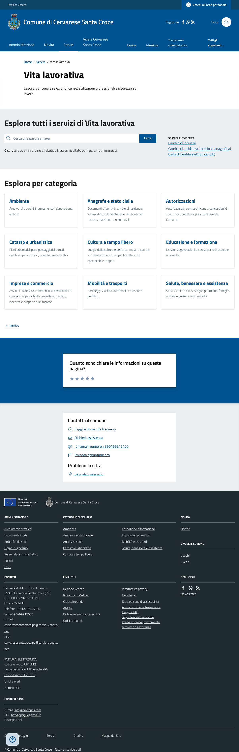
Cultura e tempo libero (77, 554)
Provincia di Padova (76, 595)
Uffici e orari (12, 681)
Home (28, 61)
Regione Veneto (17, 5)
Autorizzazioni (72, 541)
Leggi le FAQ (130, 612)
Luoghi (185, 555)
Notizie (185, 528)
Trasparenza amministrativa (177, 42)
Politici (8, 560)
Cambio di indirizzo (182, 143)
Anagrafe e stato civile (78, 535)
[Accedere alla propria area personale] (206, 5)
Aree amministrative (17, 528)
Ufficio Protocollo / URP (19, 675)
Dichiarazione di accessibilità (81, 614)
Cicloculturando (73, 601)
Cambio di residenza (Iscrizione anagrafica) (199, 148)
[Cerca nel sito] (224, 22)
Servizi (69, 44)
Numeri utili (11, 687)
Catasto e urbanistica (77, 548)
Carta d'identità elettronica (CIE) (191, 154)
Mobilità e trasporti (134, 541)
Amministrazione (22, 44)
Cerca (148, 138)
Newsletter (188, 593)
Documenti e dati (15, 535)
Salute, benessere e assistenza (142, 548)
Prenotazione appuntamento (141, 622)
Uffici (7, 567)
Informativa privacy (134, 588)
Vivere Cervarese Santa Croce (95, 42)
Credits (78, 735)
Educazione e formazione (138, 528)
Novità (49, 44)
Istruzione (152, 45)
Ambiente (69, 528)
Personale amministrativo (21, 554)
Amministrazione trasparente (141, 607)
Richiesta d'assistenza (136, 627)
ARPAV (68, 607)
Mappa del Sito (111, 735)
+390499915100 (28, 608)
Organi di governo (16, 548)
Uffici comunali (72, 620)
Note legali (129, 595)
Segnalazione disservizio (138, 617)
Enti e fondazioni (15, 541)
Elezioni (131, 45)
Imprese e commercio (136, 535)
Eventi (185, 561)
